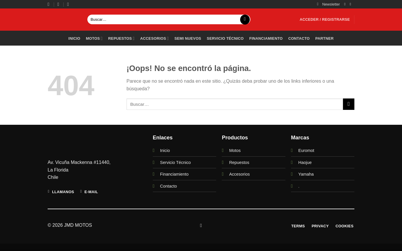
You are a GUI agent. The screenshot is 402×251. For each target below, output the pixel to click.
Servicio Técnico (175, 162)
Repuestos (121, 38)
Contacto (299, 38)
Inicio (74, 38)
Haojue (305, 162)
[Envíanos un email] (351, 4)
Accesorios (154, 38)
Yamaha (306, 174)
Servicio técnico (225, 38)
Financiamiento (266, 38)
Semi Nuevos (187, 38)
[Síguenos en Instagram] (346, 4)
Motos (94, 38)
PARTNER (324, 38)
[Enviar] (245, 20)
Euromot (306, 150)
